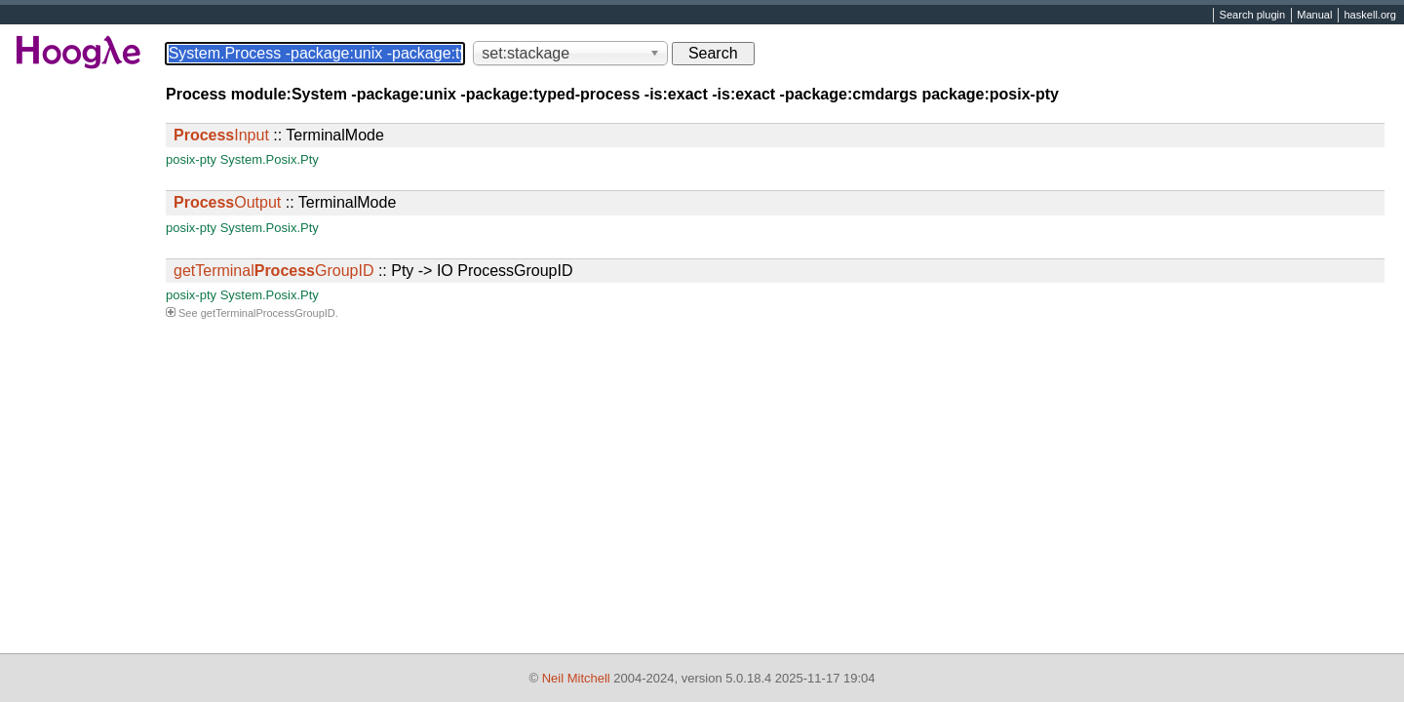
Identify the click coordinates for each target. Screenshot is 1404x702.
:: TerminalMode (279, 135)
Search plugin (1253, 15)
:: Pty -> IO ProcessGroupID (373, 270)
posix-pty (191, 159)
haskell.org (1369, 15)
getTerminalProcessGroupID (268, 313)
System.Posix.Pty (269, 159)
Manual (1314, 15)
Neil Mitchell (576, 678)
